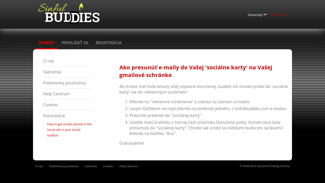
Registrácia (109, 42)
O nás (48, 61)
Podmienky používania (64, 83)
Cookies (50, 105)
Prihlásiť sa (278, 14)
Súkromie (52, 72)
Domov (47, 42)
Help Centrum (56, 94)
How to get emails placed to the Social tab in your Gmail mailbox (69, 130)
